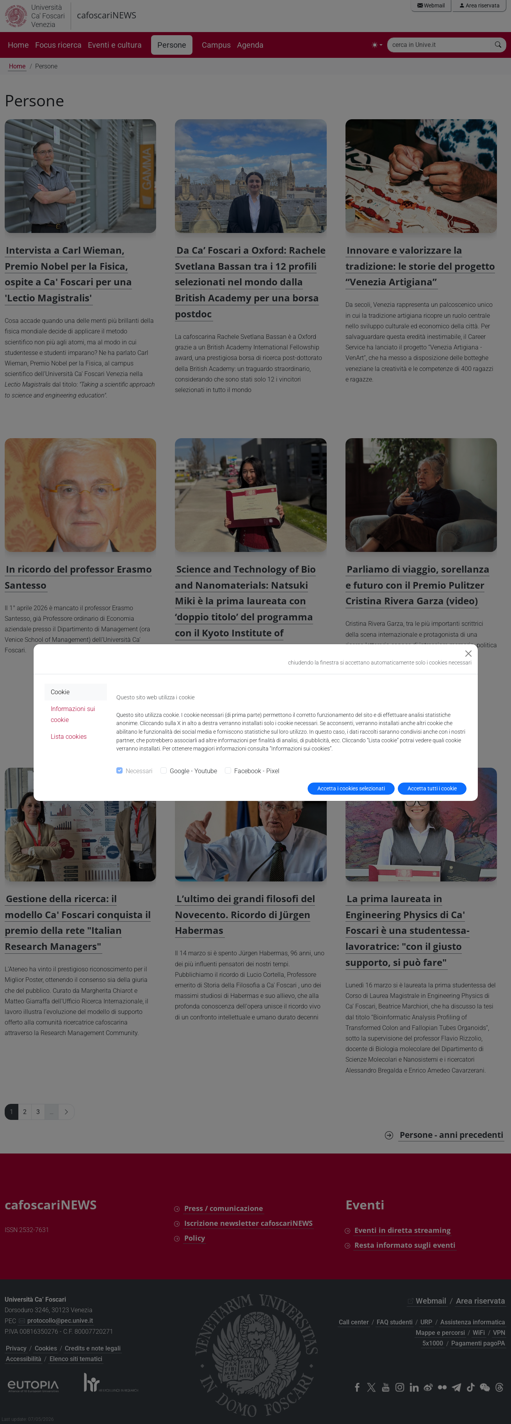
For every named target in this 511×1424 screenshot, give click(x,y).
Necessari (139, 771)
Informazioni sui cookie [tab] (73, 714)
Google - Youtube (193, 771)
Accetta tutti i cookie (432, 788)
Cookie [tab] (60, 692)
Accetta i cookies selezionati (351, 788)
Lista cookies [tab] (69, 736)
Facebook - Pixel (257, 771)
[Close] (468, 653)
